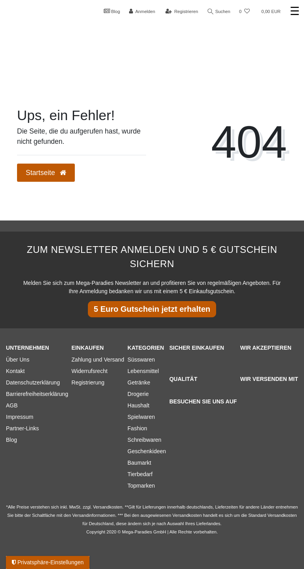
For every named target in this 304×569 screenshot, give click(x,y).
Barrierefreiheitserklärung (37, 394)
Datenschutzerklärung (33, 382)
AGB (12, 405)
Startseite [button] (46, 173)
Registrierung (88, 382)
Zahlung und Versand (98, 359)
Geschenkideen (146, 451)
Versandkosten (282, 515)
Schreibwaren (144, 440)
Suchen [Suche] (219, 11)
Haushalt (138, 405)
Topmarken (141, 485)
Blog (112, 11)
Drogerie (138, 394)
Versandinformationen (93, 515)
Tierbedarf (139, 474)
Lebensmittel (143, 371)
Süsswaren (141, 359)
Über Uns (17, 359)
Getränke (138, 382)
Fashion (137, 428)
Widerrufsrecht (90, 371)
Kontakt (15, 371)
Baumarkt (139, 463)
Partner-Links (22, 428)
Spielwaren (141, 417)
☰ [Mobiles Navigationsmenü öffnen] (295, 11)
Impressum (19, 417)
